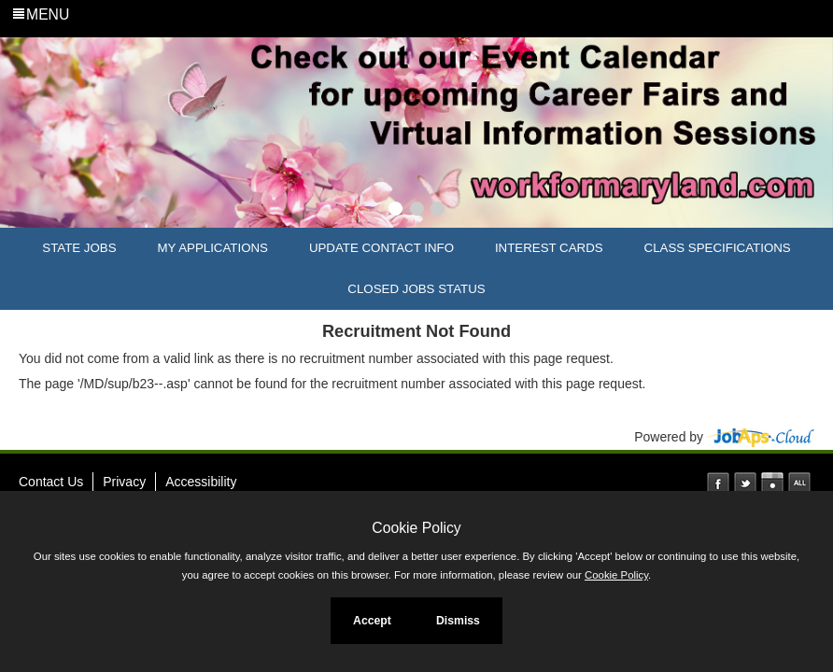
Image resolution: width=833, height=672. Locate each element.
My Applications (213, 248)
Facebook (718, 483)
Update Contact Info (381, 248)
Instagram (772, 483)
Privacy (124, 481)
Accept (372, 620)
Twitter (745, 483)
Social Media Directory (799, 483)
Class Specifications (717, 248)
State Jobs (79, 248)
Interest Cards (549, 248)
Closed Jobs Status (416, 289)
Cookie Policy (416, 528)
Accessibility (200, 481)
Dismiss (458, 620)
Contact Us (51, 481)
